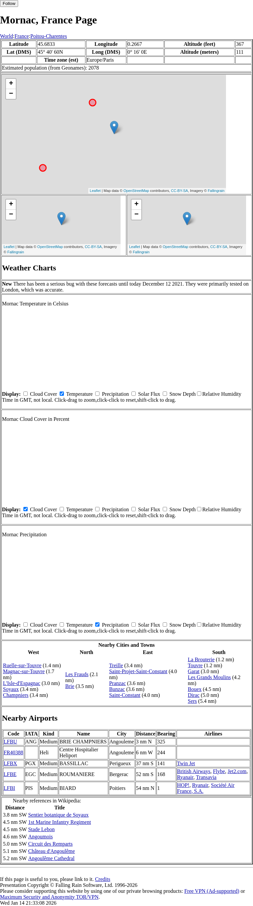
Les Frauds (77, 674)
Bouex (195, 689)
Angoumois (40, 836)
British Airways (194, 771)
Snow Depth (182, 394)
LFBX (10, 763)
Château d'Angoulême (51, 851)
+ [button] (11, 84)
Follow (9, 3)
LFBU (10, 741)
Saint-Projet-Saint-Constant (138, 671)
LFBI (9, 788)
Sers (192, 701)
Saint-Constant (124, 695)
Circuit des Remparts (50, 844)
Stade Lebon (41, 829)
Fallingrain (216, 191)
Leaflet (95, 191)
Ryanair (185, 777)
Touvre (195, 665)
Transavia (206, 777)
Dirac (194, 695)
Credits (102, 879)
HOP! (183, 785)
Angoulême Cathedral (51, 858)
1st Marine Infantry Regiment (59, 822)
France (21, 36)
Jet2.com (237, 771)
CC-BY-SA (179, 191)
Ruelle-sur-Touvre (22, 665)
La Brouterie (201, 659)
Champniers (15, 695)
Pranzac (117, 683)
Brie (69, 686)
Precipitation (115, 394)
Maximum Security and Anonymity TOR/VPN (49, 897)
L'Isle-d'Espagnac (21, 683)
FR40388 (13, 752)
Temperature (79, 394)
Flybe (219, 771)
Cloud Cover (43, 394)
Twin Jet (186, 763)
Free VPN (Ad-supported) (211, 891)
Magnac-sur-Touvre (24, 671)
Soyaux (11, 689)
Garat (194, 671)
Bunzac (117, 689)
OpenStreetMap (136, 191)
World (6, 36)
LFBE (10, 774)
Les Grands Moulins (209, 677)
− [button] (11, 94)
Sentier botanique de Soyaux (58, 815)
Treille (116, 665)
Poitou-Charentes (48, 36)
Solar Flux (149, 394)
